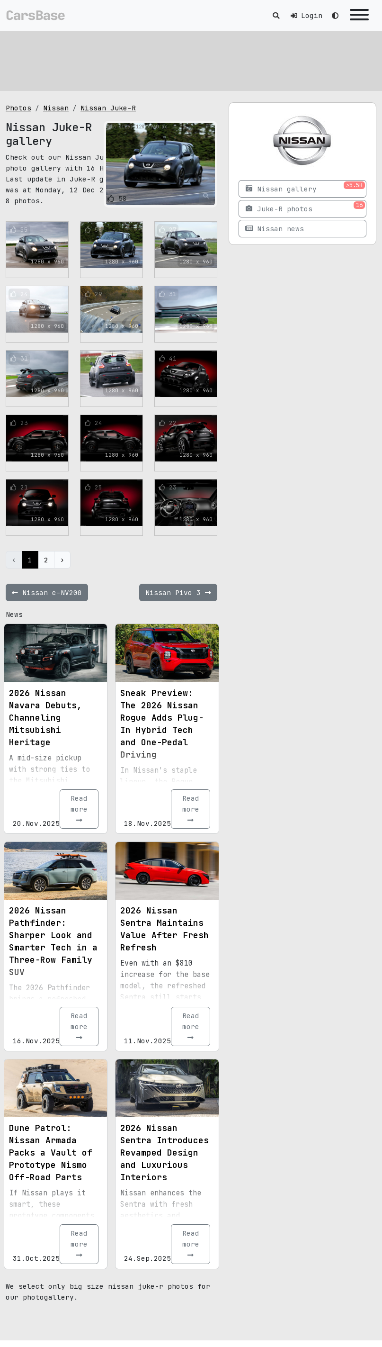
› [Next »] (62, 559)
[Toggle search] (276, 15)
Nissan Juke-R (108, 107)
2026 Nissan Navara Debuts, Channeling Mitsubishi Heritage (45, 717)
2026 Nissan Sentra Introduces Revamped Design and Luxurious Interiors (164, 1152)
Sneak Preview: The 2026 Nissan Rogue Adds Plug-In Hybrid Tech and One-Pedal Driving (162, 723)
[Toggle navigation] (359, 15)
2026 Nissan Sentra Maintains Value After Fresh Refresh (164, 929)
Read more (79, 809)
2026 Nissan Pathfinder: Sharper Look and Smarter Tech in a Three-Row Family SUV (53, 941)
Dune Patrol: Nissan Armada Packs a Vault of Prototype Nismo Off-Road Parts (50, 1152)
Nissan (56, 107)
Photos (18, 107)
